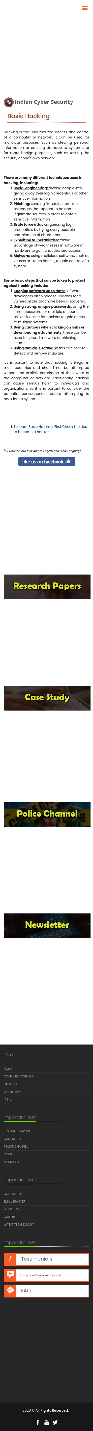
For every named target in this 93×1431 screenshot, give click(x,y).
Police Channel (16, 1146)
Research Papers (17, 1131)
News (8, 1154)
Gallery (10, 1217)
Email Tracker (15, 1201)
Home (8, 1069)
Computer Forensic (19, 1076)
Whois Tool (13, 1209)
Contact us (13, 1194)
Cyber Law (12, 1092)
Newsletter (12, 1162)
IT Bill (8, 1099)
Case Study (12, 1139)
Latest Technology (19, 1224)
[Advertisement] (46, 46)
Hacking (10, 1084)
